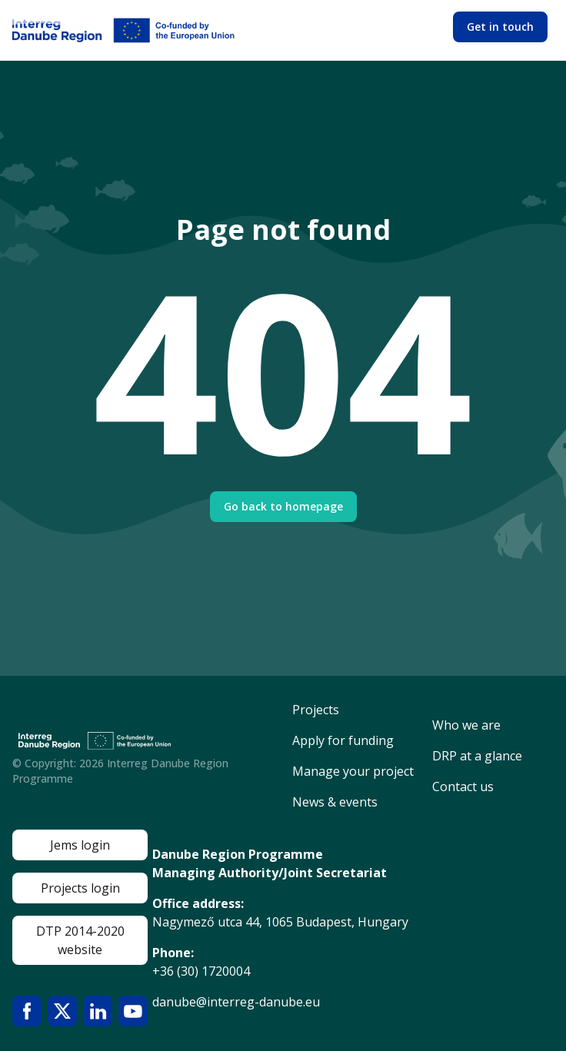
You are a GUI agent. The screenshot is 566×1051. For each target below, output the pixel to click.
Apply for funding (343, 740)
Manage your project (353, 771)
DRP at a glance (477, 755)
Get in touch (500, 26)
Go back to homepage (283, 506)
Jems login (80, 844)
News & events (335, 801)
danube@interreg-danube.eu (236, 1001)
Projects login (80, 888)
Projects (315, 709)
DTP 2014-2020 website (80, 940)
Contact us (463, 786)
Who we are (466, 725)
